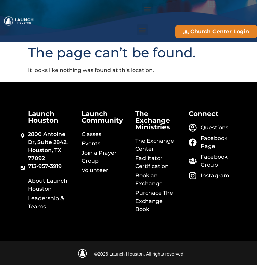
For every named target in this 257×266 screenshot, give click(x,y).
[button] (147, 8)
